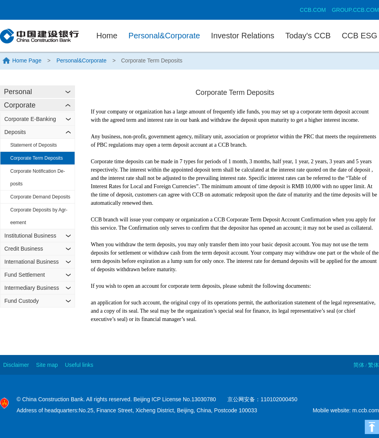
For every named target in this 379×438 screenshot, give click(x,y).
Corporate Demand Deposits (40, 197)
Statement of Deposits (33, 145)
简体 (358, 365)
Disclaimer (16, 365)
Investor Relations (242, 35)
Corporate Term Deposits (36, 158)
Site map (47, 365)
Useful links (79, 365)
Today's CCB (308, 35)
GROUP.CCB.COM (355, 10)
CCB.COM (313, 10)
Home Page (26, 60)
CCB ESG (359, 35)
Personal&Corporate (164, 35)
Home (106, 35)
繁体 (373, 365)
